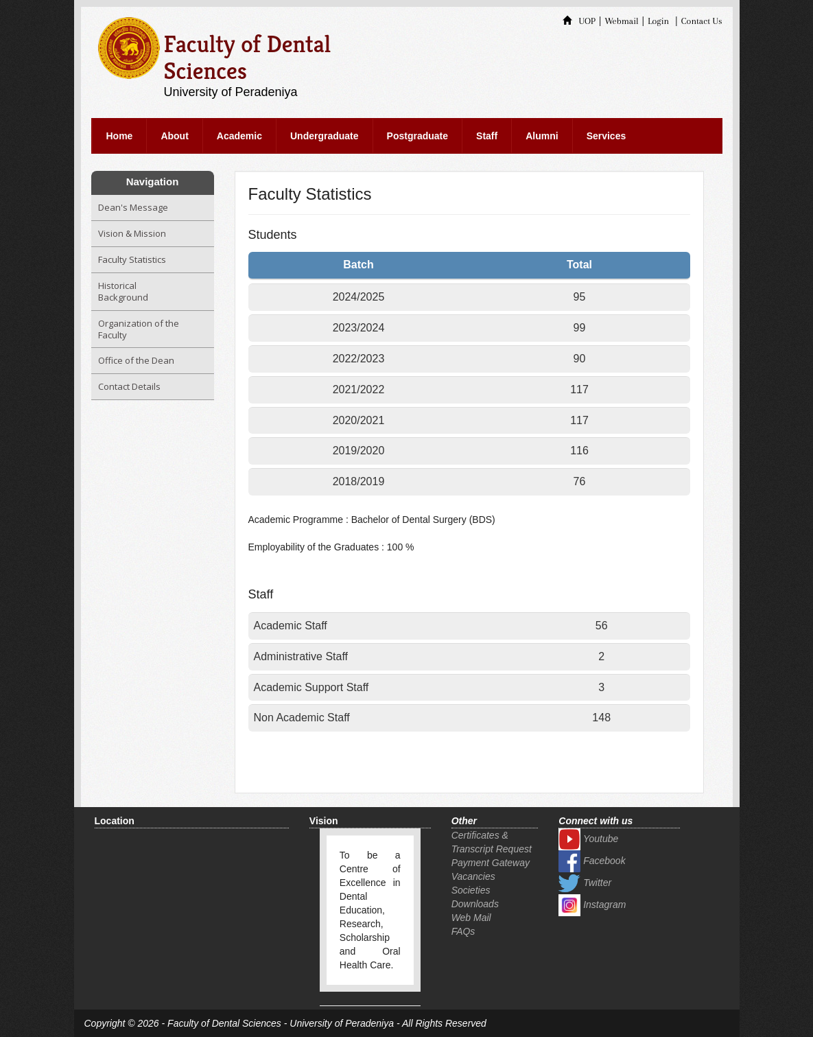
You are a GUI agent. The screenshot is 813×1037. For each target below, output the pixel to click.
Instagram (592, 904)
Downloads (475, 903)
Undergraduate (324, 135)
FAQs (463, 931)
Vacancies (473, 876)
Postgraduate (417, 135)
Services (606, 135)
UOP (579, 21)
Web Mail (471, 917)
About (174, 135)
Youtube (588, 838)
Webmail (621, 21)
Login (658, 21)
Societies (471, 890)
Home (119, 135)
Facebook (591, 860)
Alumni (542, 135)
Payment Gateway (490, 862)
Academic (239, 135)
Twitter (584, 882)
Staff (486, 135)
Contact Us (701, 21)
